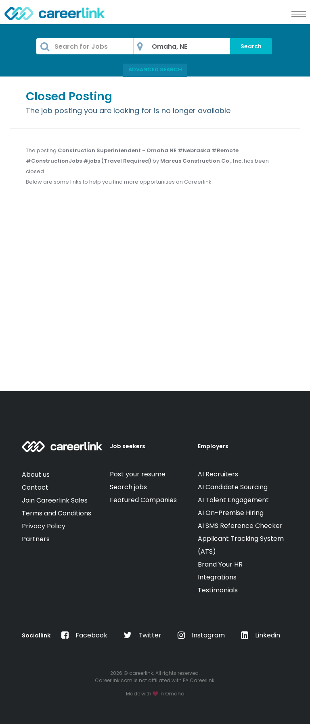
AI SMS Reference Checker (240, 525)
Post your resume (137, 474)
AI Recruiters (218, 474)
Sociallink (36, 635)
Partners (36, 539)
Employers (213, 446)
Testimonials (218, 590)
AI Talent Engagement (233, 500)
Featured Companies (143, 500)
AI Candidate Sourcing (233, 487)
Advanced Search (155, 69)
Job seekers (127, 446)
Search (251, 46)
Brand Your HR (220, 564)
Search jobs (128, 487)
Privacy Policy (43, 526)
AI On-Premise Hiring (231, 512)
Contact (35, 487)
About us (36, 474)
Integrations (217, 577)
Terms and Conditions (56, 513)
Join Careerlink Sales (55, 500)
